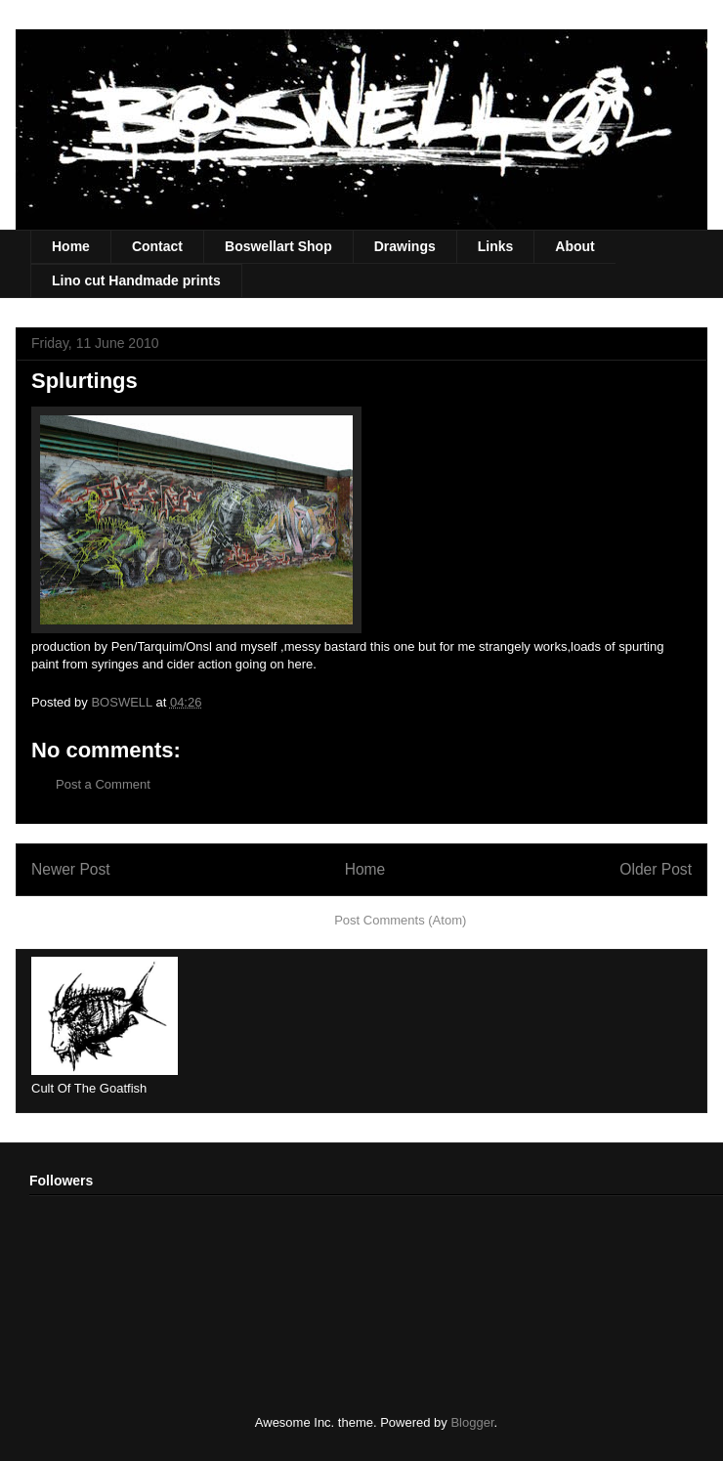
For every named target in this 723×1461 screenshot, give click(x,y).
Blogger (471, 1422)
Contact (157, 246)
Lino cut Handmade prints (136, 280)
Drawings (405, 246)
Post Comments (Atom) (400, 920)
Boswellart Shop (278, 246)
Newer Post (70, 869)
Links (496, 246)
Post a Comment (103, 784)
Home (71, 246)
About (574, 246)
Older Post (655, 869)
